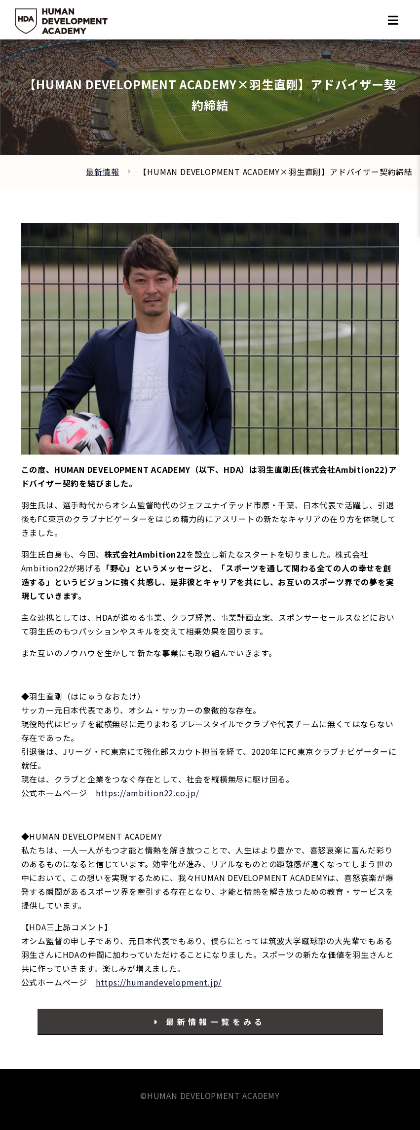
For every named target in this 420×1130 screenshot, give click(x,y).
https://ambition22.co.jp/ (147, 793)
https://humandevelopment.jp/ (159, 982)
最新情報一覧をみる (209, 1021)
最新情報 (102, 171)
